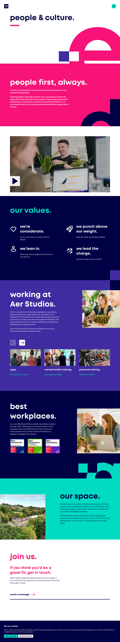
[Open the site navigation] (114, 6)
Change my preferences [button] (25, 636)
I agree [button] (7, 636)
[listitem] (25, 362)
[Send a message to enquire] (19, 594)
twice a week (87, 375)
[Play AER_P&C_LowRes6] (15, 181)
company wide (53, 375)
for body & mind (19, 375)
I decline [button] (14, 636)
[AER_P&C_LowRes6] (60, 161)
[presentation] (22, 343)
